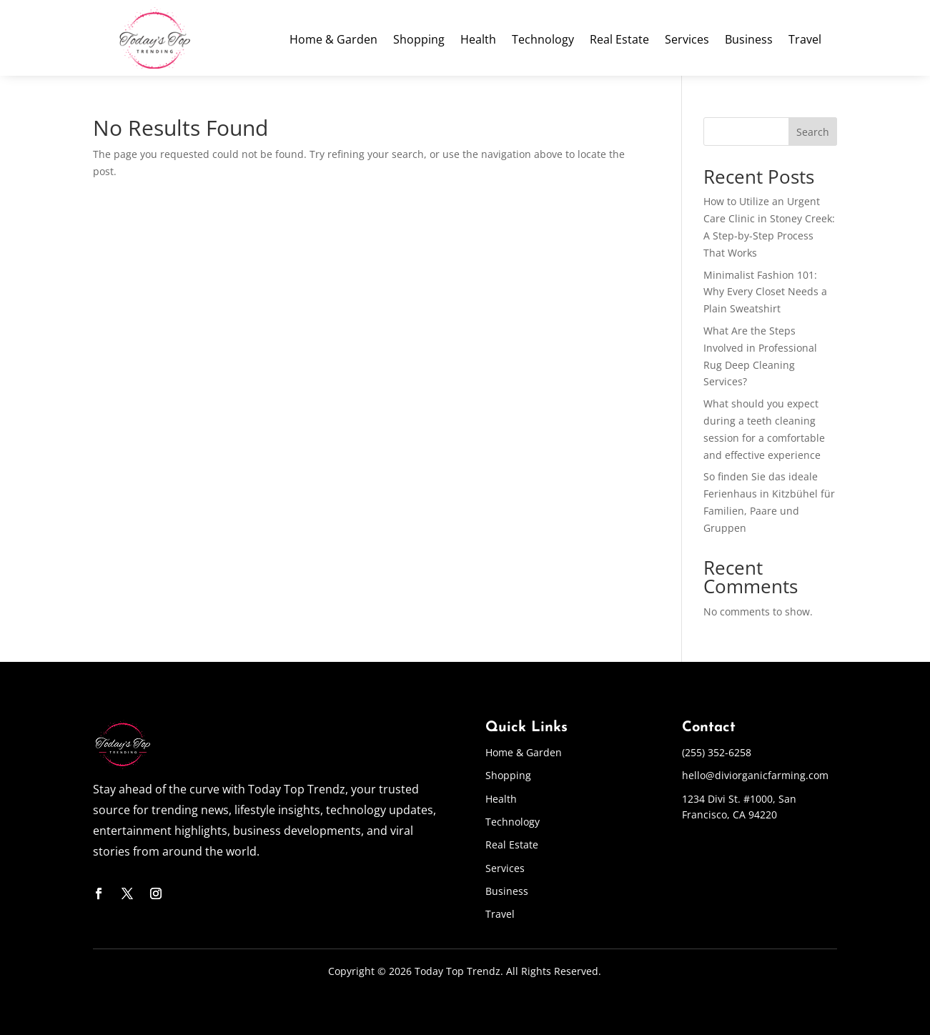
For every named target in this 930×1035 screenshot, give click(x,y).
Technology (543, 40)
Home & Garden (333, 40)
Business (749, 40)
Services (687, 40)
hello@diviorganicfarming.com (755, 775)
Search (812, 132)
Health (478, 40)
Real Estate (619, 40)
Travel (804, 40)
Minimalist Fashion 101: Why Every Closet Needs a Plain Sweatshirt (765, 292)
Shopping (419, 40)
